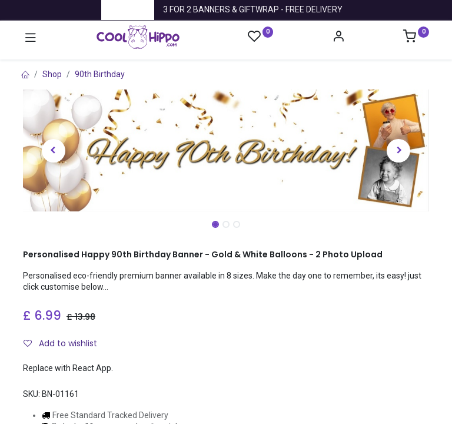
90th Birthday (100, 74)
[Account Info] (338, 37)
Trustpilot (127, 9)
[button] (53, 150)
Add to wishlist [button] (60, 343)
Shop (52, 74)
